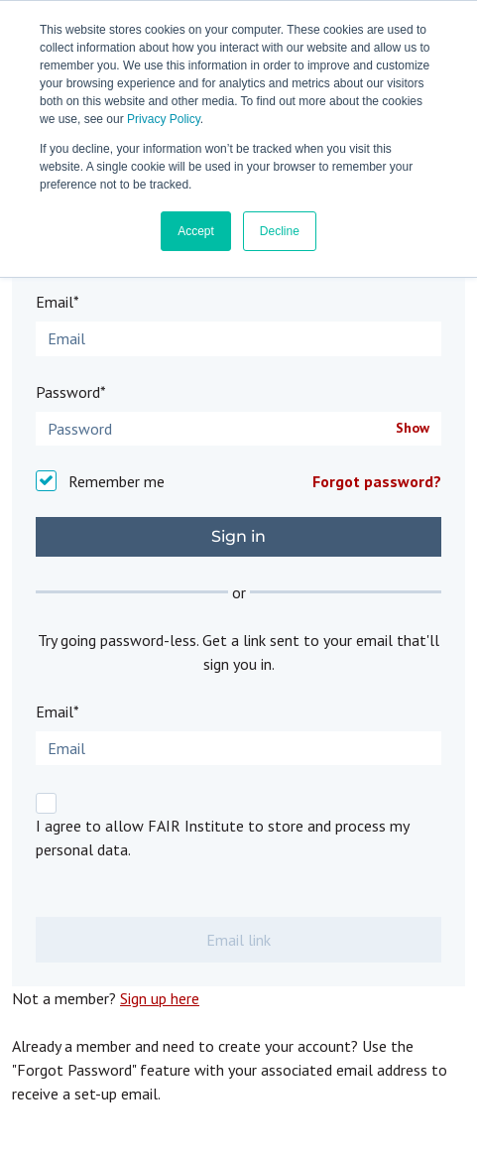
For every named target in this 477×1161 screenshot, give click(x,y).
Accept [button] (196, 231)
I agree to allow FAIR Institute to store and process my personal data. (222, 837)
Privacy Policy (163, 119)
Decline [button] (279, 231)
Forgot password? (376, 481)
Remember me (116, 481)
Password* (71, 392)
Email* (57, 302)
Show (412, 428)
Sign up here (159, 998)
